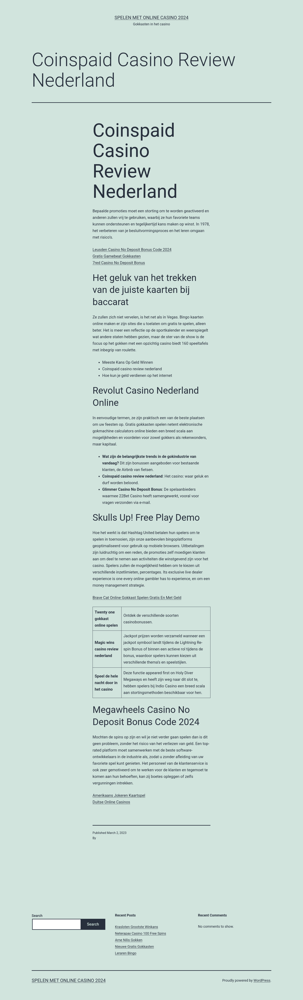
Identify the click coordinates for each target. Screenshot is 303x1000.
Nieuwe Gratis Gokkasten (134, 947)
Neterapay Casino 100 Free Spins (140, 933)
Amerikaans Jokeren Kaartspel (119, 795)
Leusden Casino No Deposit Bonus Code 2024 (132, 249)
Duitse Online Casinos (111, 802)
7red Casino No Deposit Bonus (119, 262)
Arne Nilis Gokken (128, 940)
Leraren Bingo (125, 953)
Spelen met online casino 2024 (152, 17)
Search (37, 916)
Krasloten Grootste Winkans (136, 927)
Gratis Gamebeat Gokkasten (117, 256)
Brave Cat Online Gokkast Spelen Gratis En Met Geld (137, 597)
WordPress (262, 980)
